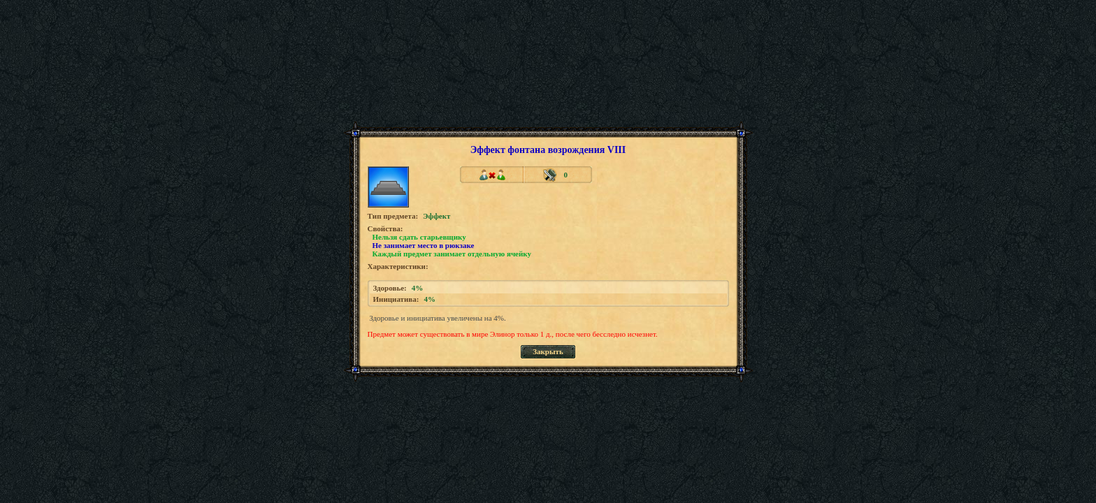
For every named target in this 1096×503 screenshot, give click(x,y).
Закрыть (548, 351)
